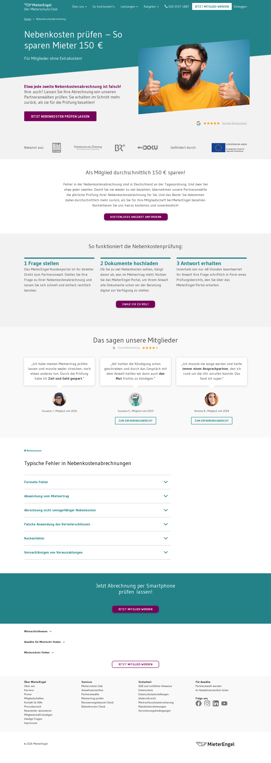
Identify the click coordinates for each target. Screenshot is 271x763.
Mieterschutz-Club (92, 686)
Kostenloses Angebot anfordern (135, 217)
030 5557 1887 (177, 6)
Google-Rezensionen (234, 123)
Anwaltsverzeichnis (92, 690)
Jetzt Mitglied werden (212, 6)
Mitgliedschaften (34, 698)
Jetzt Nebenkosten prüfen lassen (60, 116)
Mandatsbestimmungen (152, 706)
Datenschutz (145, 690)
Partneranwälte (90, 694)
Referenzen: (34, 450)
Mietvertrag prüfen (92, 698)
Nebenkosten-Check (93, 706)
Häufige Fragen (33, 719)
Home (27, 19)
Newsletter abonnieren (38, 710)
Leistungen (129, 6)
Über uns (79, 6)
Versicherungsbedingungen (154, 710)
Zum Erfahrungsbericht (136, 420)
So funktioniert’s (104, 6)
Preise (28, 694)
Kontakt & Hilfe (33, 702)
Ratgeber (151, 6)
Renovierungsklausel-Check (97, 702)
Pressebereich (32, 706)
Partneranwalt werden (209, 686)
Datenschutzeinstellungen (153, 694)
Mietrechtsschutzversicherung (156, 702)
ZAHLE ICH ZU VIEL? (135, 304)
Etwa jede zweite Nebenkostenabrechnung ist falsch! (72, 86)
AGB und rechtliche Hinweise (155, 686)
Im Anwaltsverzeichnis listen (212, 690)
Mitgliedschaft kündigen (38, 714)
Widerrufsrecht (147, 698)
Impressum (30, 723)
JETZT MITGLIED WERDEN (136, 609)
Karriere (29, 690)
